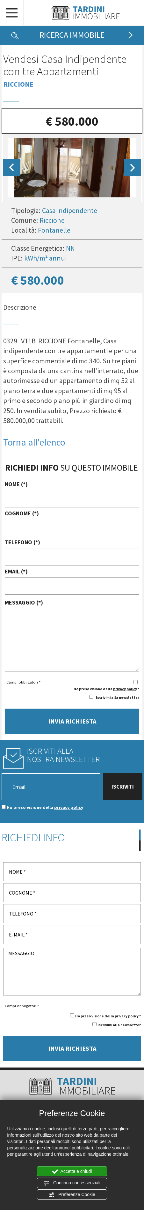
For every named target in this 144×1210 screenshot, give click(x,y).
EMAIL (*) (16, 571)
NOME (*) (16, 484)
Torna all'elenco (34, 442)
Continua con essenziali (72, 1183)
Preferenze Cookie (72, 1195)
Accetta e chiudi (72, 1171)
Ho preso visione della (45, 807)
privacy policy (125, 688)
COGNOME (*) (22, 513)
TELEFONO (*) (22, 542)
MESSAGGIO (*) (24, 602)
